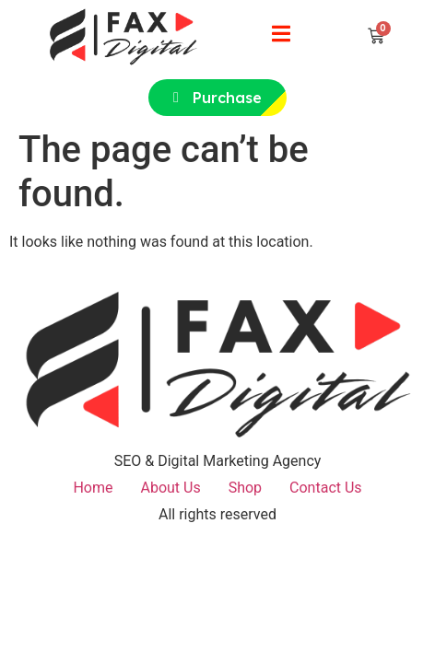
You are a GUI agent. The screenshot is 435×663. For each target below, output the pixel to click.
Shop (245, 487)
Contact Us (325, 487)
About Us (170, 487)
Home (92, 487)
